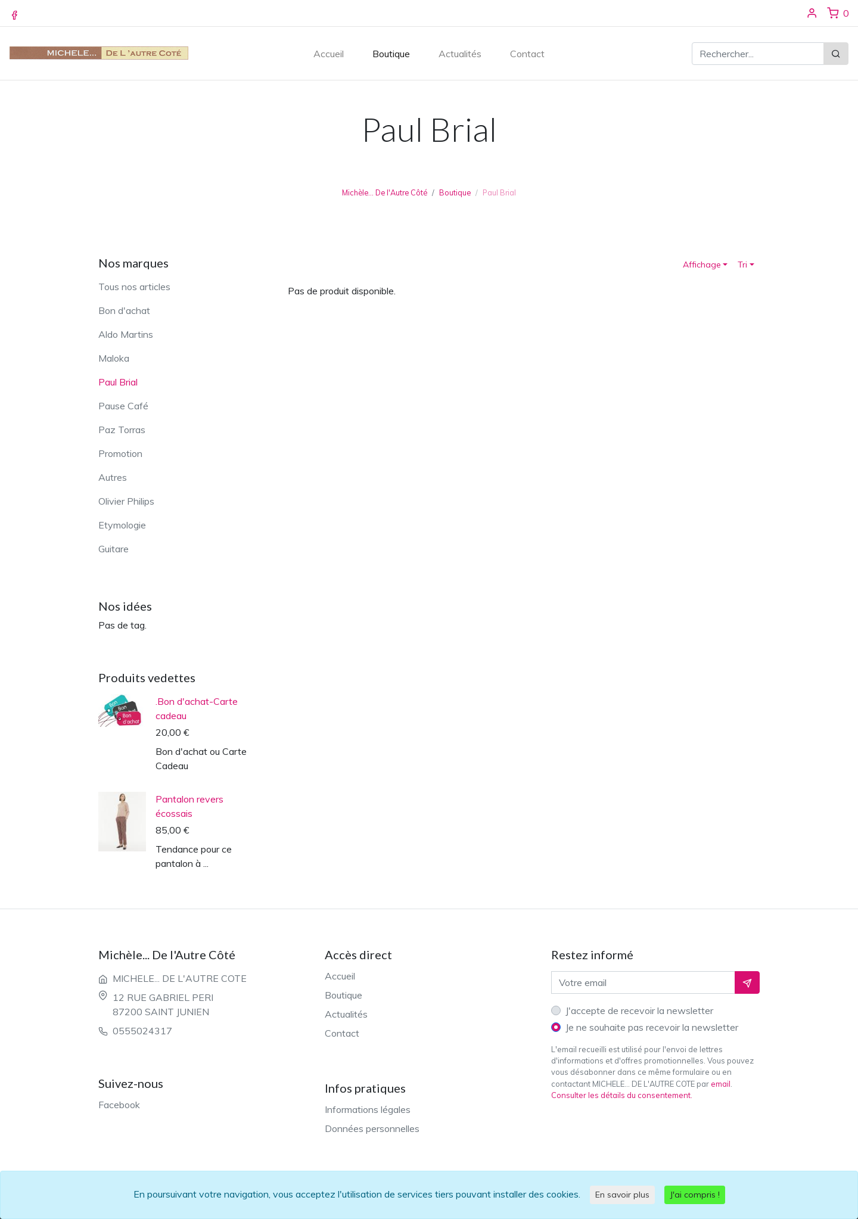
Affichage (702, 264)
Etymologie (122, 525)
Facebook (119, 1105)
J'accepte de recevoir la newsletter (639, 1010)
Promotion (120, 453)
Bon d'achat (124, 310)
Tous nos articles (134, 287)
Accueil (328, 54)
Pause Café (123, 406)
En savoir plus (622, 1194)
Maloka (113, 358)
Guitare (113, 549)
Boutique (391, 54)
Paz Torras (121, 430)
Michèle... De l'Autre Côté (384, 192)
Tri (742, 264)
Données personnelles (372, 1128)
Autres (112, 477)
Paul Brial (118, 382)
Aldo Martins (125, 334)
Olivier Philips (126, 501)
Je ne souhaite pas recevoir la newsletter (651, 1027)
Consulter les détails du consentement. (621, 1095)
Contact (527, 54)
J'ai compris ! (695, 1194)
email (720, 1084)
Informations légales (368, 1109)
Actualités (460, 54)
